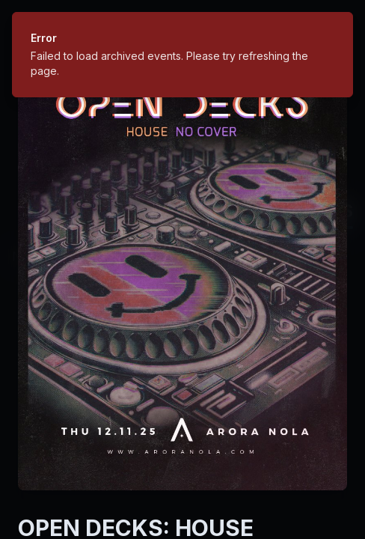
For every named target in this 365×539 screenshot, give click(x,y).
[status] (182, 54)
